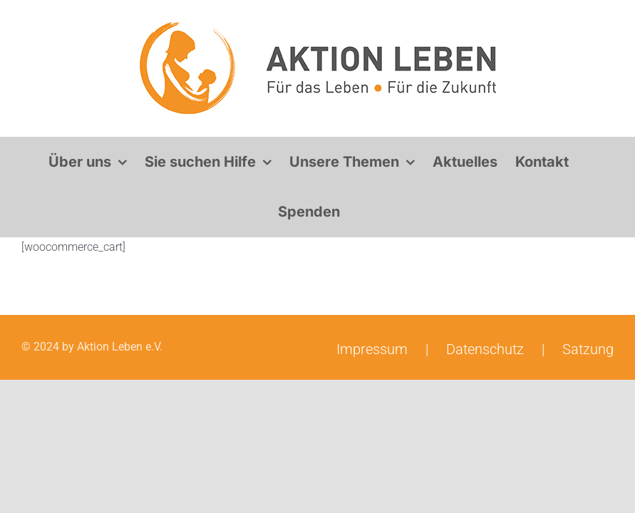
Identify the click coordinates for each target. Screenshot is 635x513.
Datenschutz (485, 349)
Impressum (372, 349)
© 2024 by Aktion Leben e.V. (91, 346)
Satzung (588, 349)
